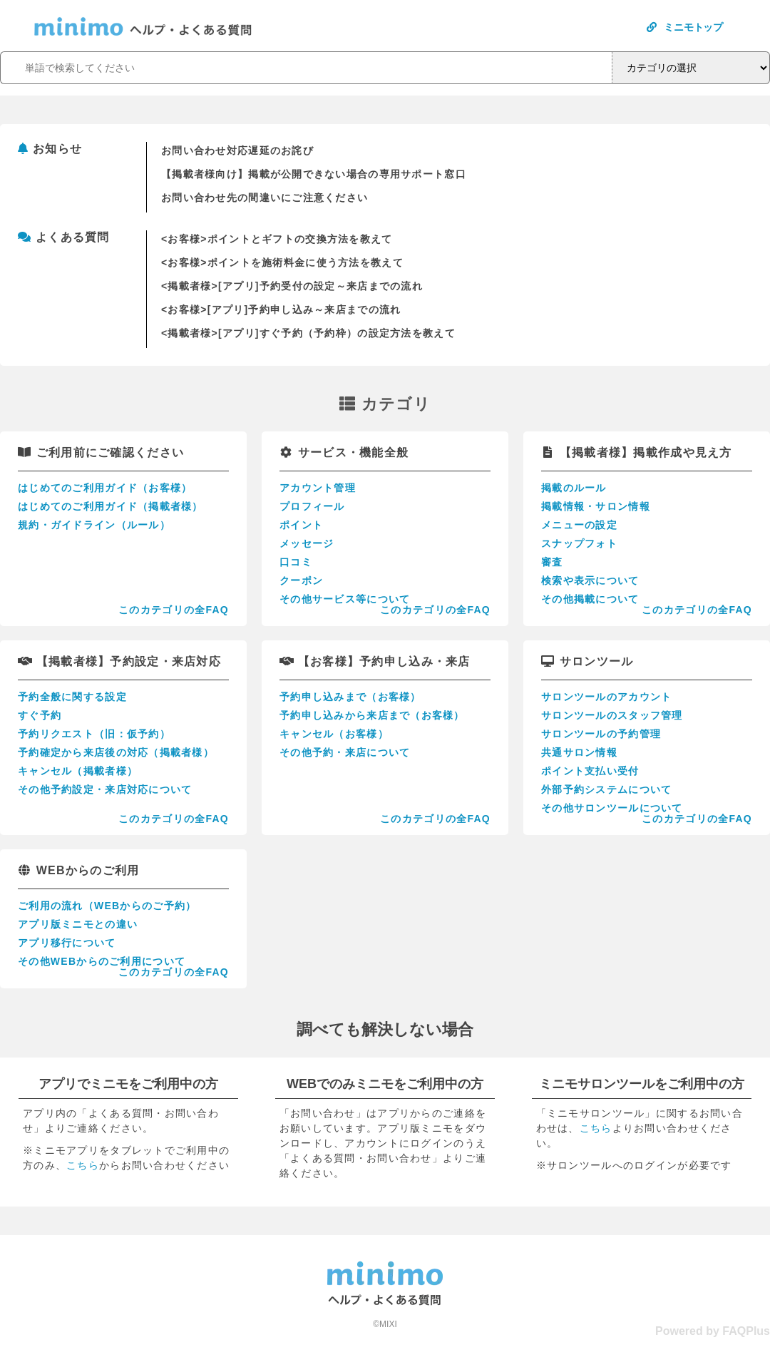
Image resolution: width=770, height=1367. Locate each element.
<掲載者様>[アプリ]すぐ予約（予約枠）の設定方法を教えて (308, 333)
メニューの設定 (579, 525)
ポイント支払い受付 (590, 771)
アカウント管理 (317, 487)
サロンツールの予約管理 (601, 733)
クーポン (301, 580)
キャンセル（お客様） (334, 733)
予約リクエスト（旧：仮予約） (94, 733)
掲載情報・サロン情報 (595, 506)
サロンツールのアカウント (606, 696)
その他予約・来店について (344, 752)
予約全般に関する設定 (72, 696)
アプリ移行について (67, 942)
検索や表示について (590, 580)
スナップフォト (579, 543)
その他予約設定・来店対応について (105, 789)
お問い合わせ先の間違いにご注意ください (264, 197)
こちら (82, 1165)
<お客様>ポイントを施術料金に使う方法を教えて (282, 262)
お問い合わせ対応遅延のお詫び (237, 150)
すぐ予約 (39, 715)
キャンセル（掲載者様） (78, 771)
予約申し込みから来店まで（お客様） (372, 715)
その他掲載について (590, 599)
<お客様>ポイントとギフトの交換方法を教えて (277, 239)
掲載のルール (574, 487)
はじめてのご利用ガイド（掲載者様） (110, 506)
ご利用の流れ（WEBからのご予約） (107, 905)
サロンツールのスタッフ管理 (612, 715)
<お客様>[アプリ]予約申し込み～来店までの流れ (281, 309)
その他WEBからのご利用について (101, 961)
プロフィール (312, 506)
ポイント (301, 525)
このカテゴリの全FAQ (173, 609)
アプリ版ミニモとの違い (78, 924)
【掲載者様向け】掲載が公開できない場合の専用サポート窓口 (313, 174)
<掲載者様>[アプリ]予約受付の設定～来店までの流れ (292, 286)
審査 (552, 562)
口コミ (295, 562)
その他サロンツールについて (612, 808)
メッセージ (306, 543)
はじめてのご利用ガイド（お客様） (105, 487)
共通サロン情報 (579, 752)
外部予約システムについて (606, 789)
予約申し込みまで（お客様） (350, 696)
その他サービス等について (344, 599)
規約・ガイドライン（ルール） (94, 525)
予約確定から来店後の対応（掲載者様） (116, 752)
